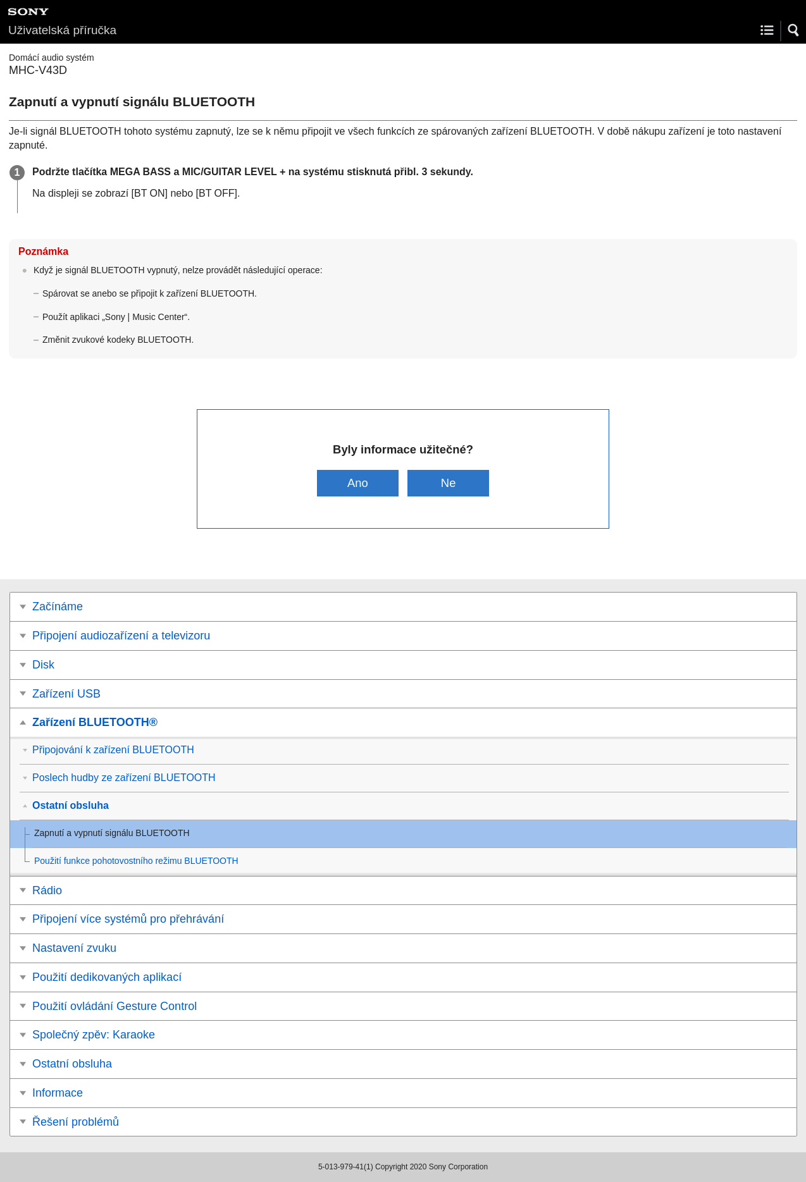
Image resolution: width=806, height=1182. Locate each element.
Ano (357, 482)
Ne (448, 482)
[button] (794, 30)
